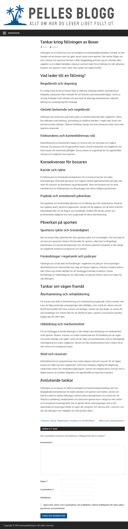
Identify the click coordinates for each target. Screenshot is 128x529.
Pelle (45, 47)
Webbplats (45, 497)
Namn (44, 481)
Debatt (55, 47)
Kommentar (46, 442)
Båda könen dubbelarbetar (111, 420)
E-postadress (47, 489)
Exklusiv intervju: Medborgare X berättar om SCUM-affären (68, 420)
